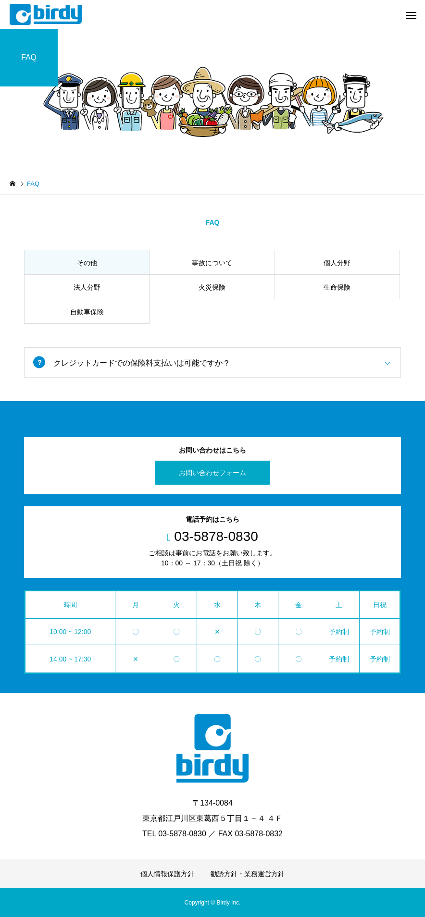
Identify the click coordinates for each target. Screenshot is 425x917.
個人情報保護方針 (167, 874)
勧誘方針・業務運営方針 (248, 874)
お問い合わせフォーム (212, 473)
